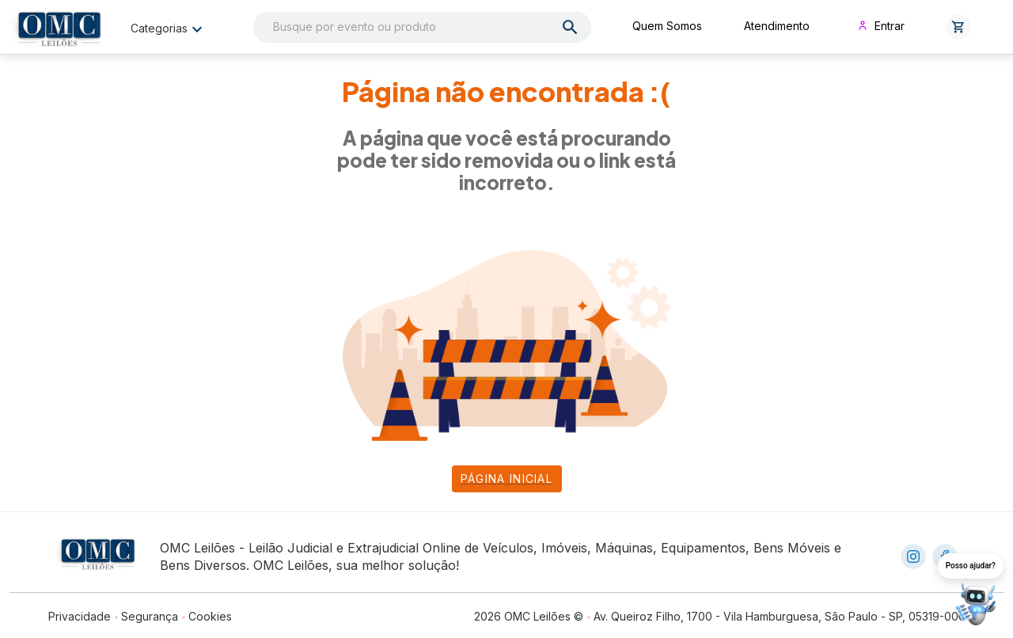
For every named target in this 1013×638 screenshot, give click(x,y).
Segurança (149, 616)
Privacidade (79, 616)
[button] (958, 27)
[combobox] (422, 27)
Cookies (210, 616)
